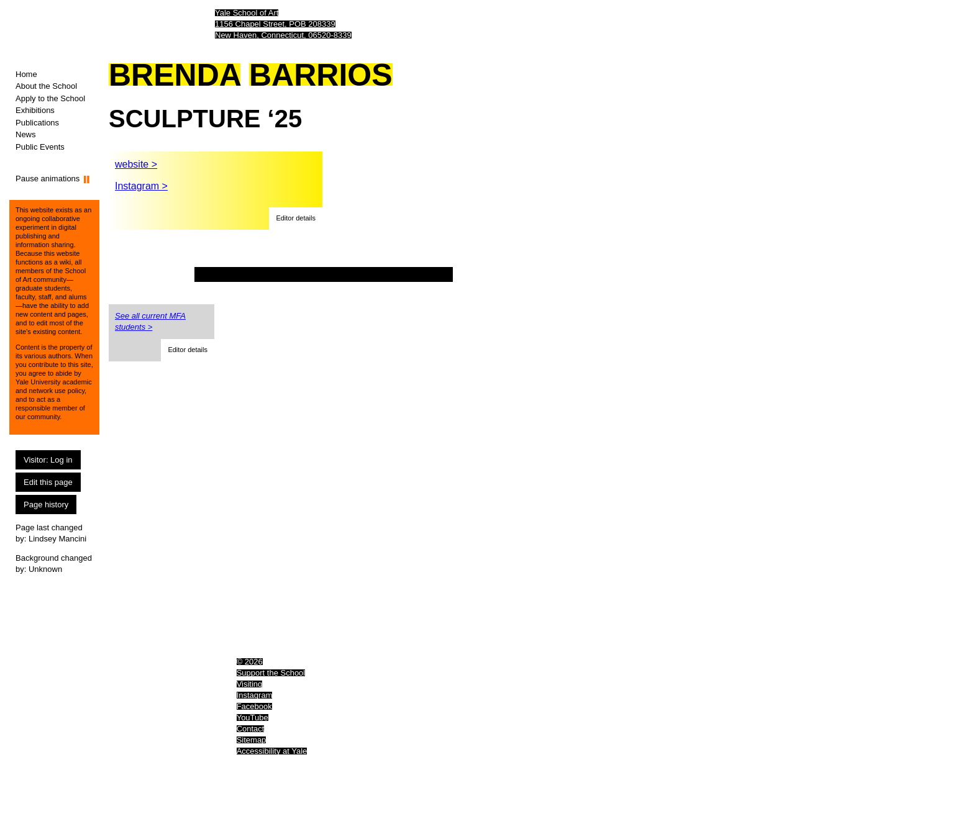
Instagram (255, 695)
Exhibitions (35, 110)
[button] (295, 218)
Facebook (254, 706)
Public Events (40, 147)
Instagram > (141, 186)
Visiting (250, 684)
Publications (37, 122)
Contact (251, 728)
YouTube (252, 717)
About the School (46, 86)
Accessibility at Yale (272, 751)
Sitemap (251, 740)
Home (26, 74)
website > (136, 164)
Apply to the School (50, 98)
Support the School (271, 672)
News (26, 134)
